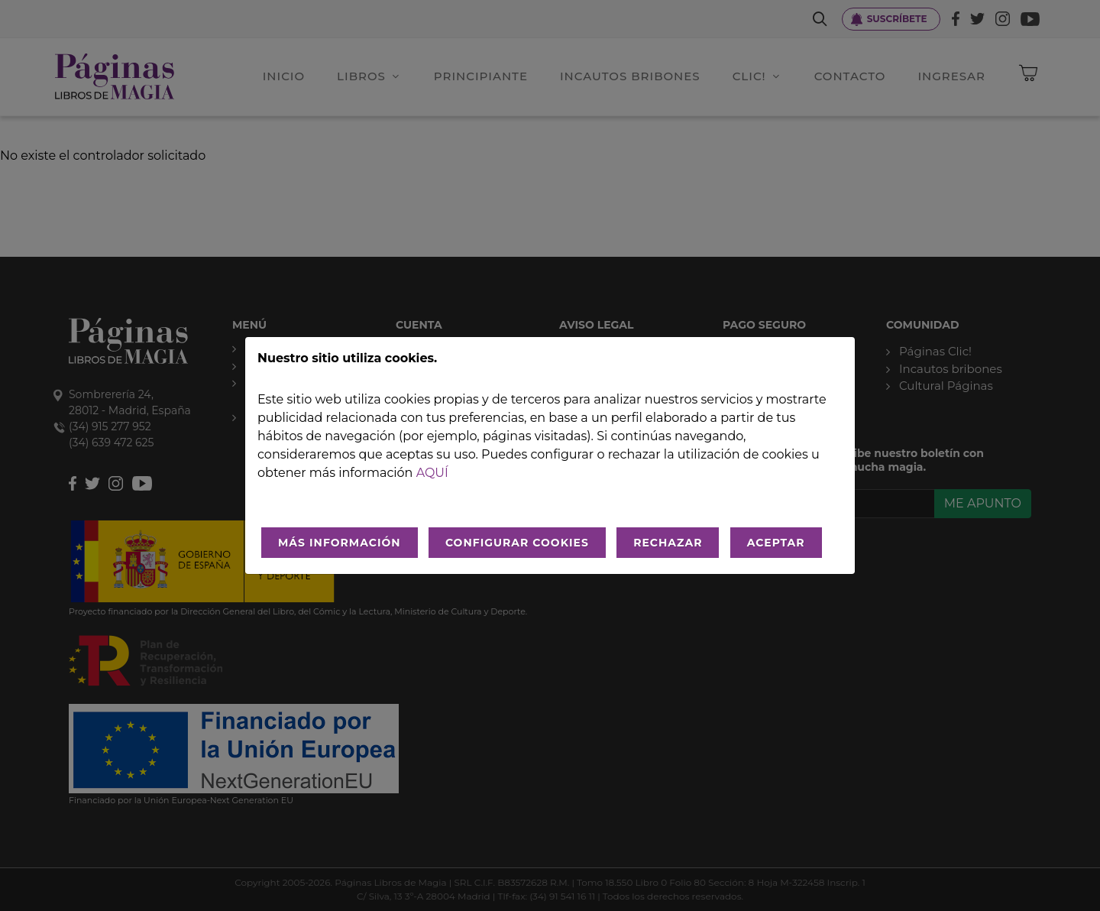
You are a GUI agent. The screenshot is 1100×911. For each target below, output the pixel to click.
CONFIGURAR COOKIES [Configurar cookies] (517, 543)
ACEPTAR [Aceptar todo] (776, 543)
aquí (432, 472)
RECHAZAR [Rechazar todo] (667, 543)
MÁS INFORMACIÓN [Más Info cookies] (339, 543)
